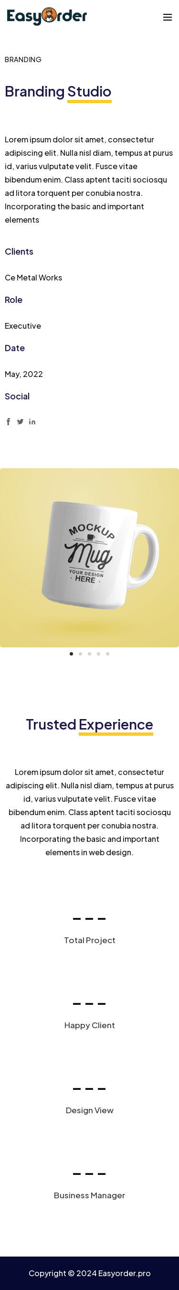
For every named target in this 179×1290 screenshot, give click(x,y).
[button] (71, 654)
